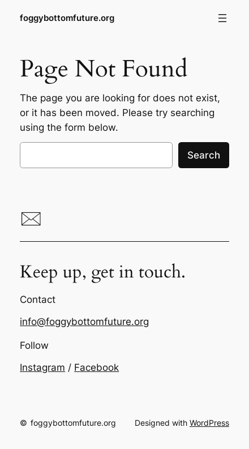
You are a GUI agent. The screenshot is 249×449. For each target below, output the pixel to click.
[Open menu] (222, 18)
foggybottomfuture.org (67, 18)
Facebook (96, 367)
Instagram (42, 367)
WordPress (209, 422)
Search (203, 155)
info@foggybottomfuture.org (84, 321)
